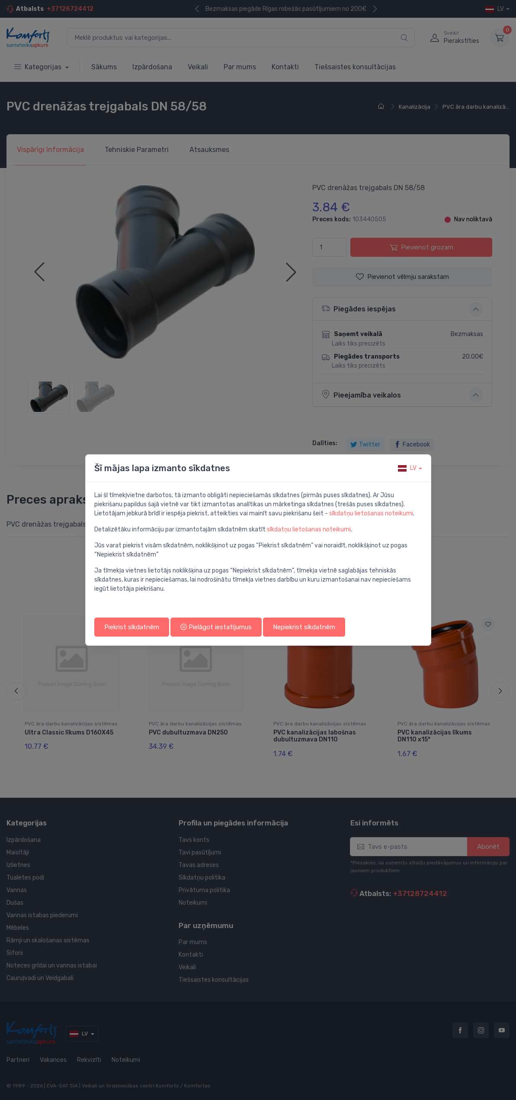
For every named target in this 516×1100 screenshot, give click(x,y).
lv (407, 468)
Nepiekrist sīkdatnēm (304, 627)
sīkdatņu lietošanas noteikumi (371, 513)
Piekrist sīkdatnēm (131, 627)
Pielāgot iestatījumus (216, 627)
